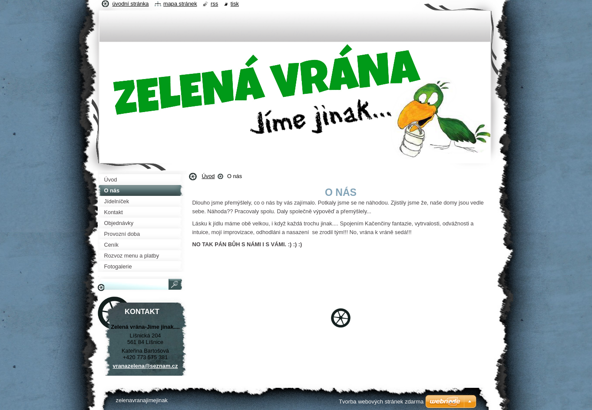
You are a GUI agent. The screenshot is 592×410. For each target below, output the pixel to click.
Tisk (235, 3)
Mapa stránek (180, 3)
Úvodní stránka (130, 3)
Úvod (208, 176)
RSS (214, 3)
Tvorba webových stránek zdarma (381, 401)
